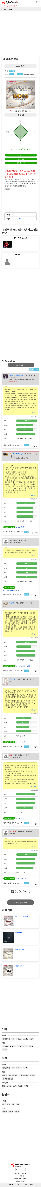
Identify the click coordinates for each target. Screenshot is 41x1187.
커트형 (17, 1111)
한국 (17, 1104)
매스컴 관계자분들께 (20, 1178)
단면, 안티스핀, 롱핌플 (25, 1046)
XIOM (31, 1039)
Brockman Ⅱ (21, 742)
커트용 (32, 1075)
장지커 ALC (20, 818)
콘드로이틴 (13, 679)
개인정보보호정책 (20, 1173)
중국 (8, 1104)
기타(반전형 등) (7, 1079)
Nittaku (18, 1039)
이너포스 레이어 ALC (23, 666)
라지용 (4, 1050)
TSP (12, 1039)
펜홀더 (10, 1111)
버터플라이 (6, 1039)
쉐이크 (4, 1075)
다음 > (26, 891)
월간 (37, 369)
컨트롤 (20, 1086)
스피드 (9, 1086)
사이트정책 (20, 1176)
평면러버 (5, 1046)
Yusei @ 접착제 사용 (16, 375)
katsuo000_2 (18, 454)
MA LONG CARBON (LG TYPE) (13, 590)
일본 (3, 1104)
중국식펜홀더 (23, 1075)
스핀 (14, 1086)
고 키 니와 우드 (21, 878)
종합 (3, 1086)
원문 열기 (34, 412)
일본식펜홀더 (13, 1075)
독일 (13, 1104)
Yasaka (25, 1039)
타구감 (26, 1086)
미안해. (11, 603)
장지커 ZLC (20, 527)
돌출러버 (13, 1046)
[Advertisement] (20, 32)
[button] (20, 95)
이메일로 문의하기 (20, 1181)
